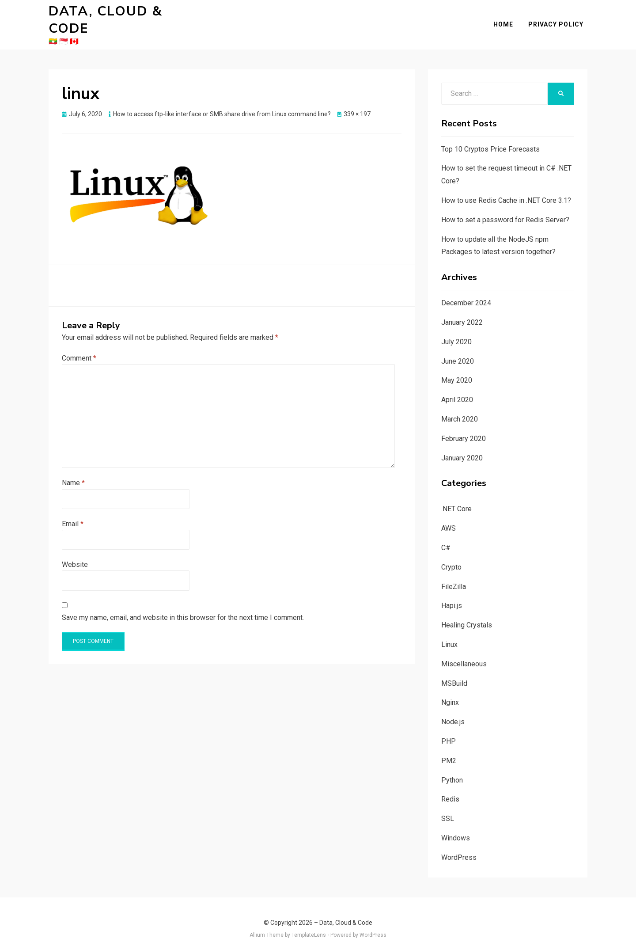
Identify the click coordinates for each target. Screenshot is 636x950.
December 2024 (466, 293)
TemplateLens (309, 925)
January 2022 (462, 312)
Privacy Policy (559, 19)
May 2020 (456, 371)
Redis (450, 790)
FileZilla (453, 577)
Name (73, 473)
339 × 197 (357, 104)
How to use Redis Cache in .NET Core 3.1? (506, 190)
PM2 (448, 751)
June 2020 (457, 351)
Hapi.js (451, 596)
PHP (448, 731)
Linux (449, 635)
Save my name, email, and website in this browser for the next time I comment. (183, 608)
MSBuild (454, 673)
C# (445, 538)
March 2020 (459, 409)
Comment (79, 348)
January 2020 (462, 448)
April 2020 (457, 390)
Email (72, 514)
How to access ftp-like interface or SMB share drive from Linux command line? (222, 104)
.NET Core (456, 499)
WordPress (459, 848)
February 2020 (463, 429)
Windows (455, 828)
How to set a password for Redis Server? (505, 210)
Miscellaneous (464, 654)
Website (75, 555)
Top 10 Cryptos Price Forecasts (490, 139)
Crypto (451, 557)
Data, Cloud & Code (128, 15)
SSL (447, 809)
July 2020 (456, 332)
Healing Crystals (466, 615)
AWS (448, 518)
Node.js (453, 712)
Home (507, 19)
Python (452, 770)
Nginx (450, 693)
